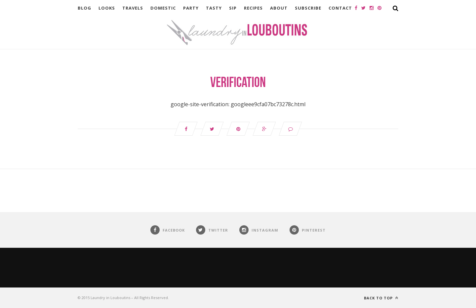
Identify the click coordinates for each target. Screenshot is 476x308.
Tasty (214, 8)
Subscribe (308, 8)
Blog (84, 8)
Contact (340, 8)
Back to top (381, 297)
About (279, 8)
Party (191, 8)
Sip (233, 8)
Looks (107, 8)
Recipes (253, 8)
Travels (132, 8)
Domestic (163, 8)
